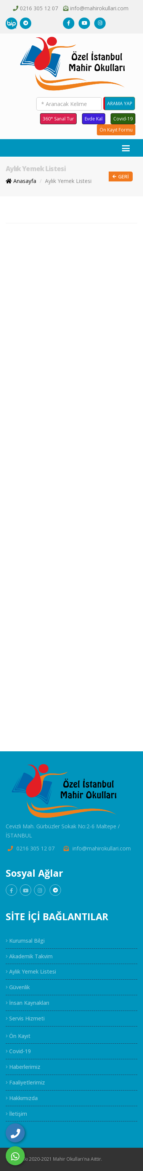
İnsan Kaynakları (27, 1002)
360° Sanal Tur (58, 118)
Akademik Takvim (29, 956)
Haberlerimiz (23, 1066)
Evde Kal (94, 118)
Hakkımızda (22, 1098)
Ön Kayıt (18, 1035)
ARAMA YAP (119, 103)
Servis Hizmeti (25, 1018)
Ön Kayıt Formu (116, 130)
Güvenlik (18, 987)
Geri (120, 176)
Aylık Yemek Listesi (68, 180)
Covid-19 (123, 118)
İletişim (16, 1113)
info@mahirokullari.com (99, 8)
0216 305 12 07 (39, 8)
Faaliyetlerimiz (25, 1082)
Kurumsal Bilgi (25, 940)
